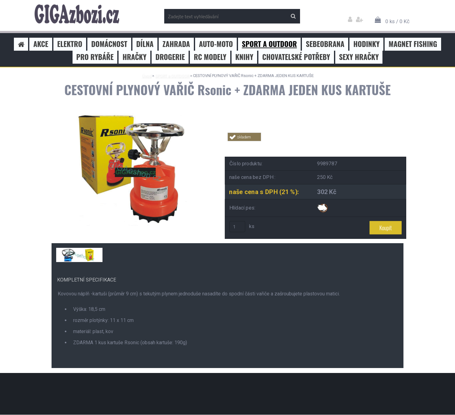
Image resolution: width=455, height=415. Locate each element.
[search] (293, 16)
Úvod (146, 75)
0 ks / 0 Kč (397, 21)
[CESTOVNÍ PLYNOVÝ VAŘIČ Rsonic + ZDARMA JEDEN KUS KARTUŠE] (133, 113)
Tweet (316, 145)
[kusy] (237, 226)
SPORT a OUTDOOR (172, 75)
